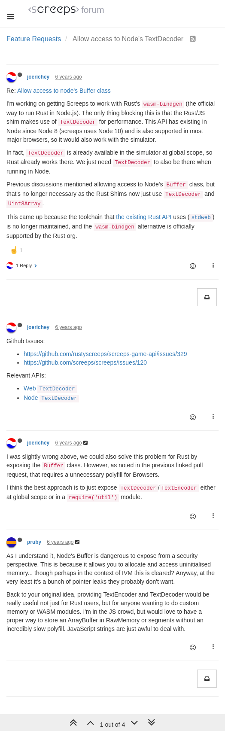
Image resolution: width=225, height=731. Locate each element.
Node (51, 397)
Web (50, 388)
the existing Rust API (143, 216)
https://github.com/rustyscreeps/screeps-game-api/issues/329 (105, 353)
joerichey (38, 77)
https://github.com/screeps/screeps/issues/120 (85, 362)
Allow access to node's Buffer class (64, 90)
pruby (34, 542)
